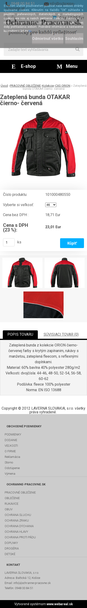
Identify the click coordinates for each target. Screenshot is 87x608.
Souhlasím (74, 38)
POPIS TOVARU (20, 334)
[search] (77, 49)
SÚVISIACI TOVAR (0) (61, 334)
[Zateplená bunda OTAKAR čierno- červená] (43, 144)
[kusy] (9, 242)
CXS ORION (62, 85)
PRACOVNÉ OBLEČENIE (25, 85)
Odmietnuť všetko (47, 38)
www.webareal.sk (60, 604)
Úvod (4, 85)
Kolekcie (48, 85)
